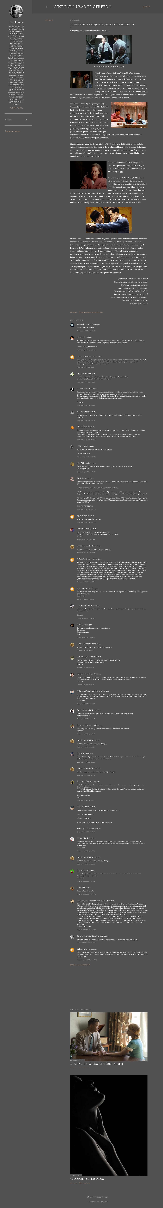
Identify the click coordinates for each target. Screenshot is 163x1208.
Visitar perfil (16, 108)
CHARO (80, 427)
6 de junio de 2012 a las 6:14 (86, 684)
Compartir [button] (49, 20)
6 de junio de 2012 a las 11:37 (86, 704)
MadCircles (104, 1201)
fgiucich (80, 516)
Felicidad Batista (83, 356)
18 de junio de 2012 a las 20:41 (86, 942)
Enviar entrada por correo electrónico (91, 312)
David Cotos (16, 22)
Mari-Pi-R (80, 463)
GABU (79, 478)
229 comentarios (84, 1183)
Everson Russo (83, 546)
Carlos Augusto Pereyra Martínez (90, 901)
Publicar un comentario (80, 965)
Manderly (80, 412)
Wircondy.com (83, 324)
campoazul (81, 389)
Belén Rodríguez (83, 657)
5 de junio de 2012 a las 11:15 (85, 618)
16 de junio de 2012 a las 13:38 (86, 929)
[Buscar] (146, 7)
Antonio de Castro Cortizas (87, 691)
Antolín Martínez (83, 559)
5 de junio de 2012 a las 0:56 (86, 539)
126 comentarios (84, 1068)
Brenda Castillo (83, 710)
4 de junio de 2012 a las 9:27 (86, 420)
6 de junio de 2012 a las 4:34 (86, 650)
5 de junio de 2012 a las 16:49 (86, 637)
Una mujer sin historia (87, 1178)
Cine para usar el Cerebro (83, 6)
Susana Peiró (82, 588)
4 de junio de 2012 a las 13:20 (86, 509)
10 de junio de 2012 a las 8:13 (86, 881)
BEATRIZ (80, 807)
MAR (79, 625)
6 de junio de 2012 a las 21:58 (86, 734)
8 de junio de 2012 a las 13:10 (86, 800)
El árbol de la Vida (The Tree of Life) (96, 1063)
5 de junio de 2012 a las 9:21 (85, 599)
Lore (79, 337)
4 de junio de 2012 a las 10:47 (86, 439)
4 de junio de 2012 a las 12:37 (86, 472)
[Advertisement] (108, 987)
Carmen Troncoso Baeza (87, 936)
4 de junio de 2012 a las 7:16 (86, 405)
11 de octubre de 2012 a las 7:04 (87, 960)
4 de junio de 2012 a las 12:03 (86, 457)
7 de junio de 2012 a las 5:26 (86, 747)
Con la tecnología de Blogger (97, 1197)
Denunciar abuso (12, 131)
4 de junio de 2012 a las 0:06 (86, 350)
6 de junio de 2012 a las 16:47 (86, 719)
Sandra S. (80, 373)
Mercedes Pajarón (84, 725)
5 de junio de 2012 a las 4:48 (86, 552)
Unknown (81, 949)
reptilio (79, 446)
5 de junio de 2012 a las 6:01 (86, 582)
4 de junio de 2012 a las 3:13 (86, 367)
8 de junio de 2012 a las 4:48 (86, 775)
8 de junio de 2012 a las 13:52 (86, 832)
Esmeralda (81, 529)
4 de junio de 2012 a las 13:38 (86, 522)
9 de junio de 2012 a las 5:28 (86, 851)
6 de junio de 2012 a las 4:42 (86, 667)
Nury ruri (80, 838)
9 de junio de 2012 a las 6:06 (86, 864)
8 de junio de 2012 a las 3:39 (86, 762)
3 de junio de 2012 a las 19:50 (86, 331)
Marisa (79, 753)
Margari (80, 870)
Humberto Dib (83, 781)
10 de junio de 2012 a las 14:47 (86, 894)
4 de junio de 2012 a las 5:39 (86, 382)
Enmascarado (82, 605)
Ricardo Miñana (83, 674)
